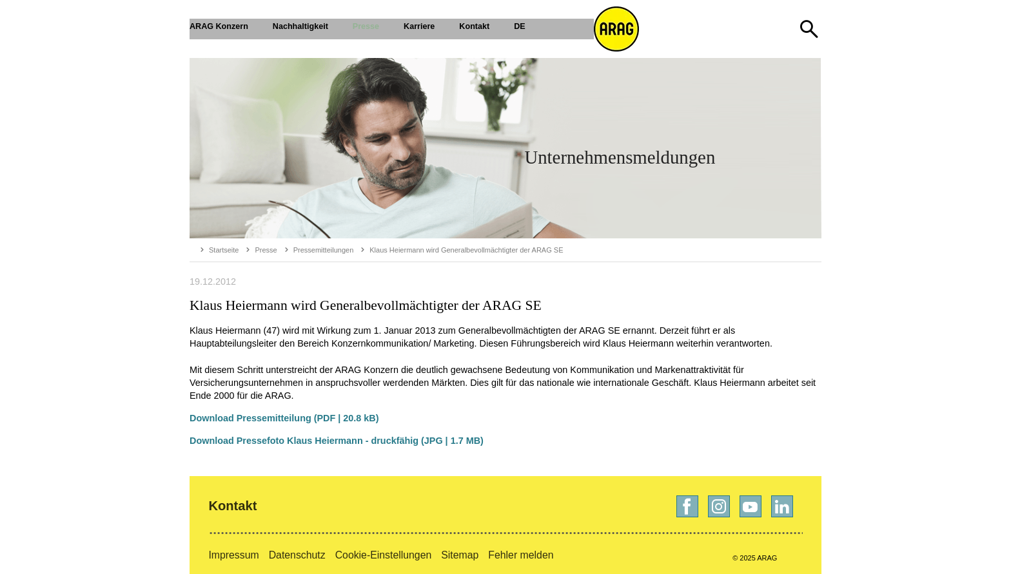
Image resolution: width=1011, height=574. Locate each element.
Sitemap (459, 555)
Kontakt (232, 506)
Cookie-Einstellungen (383, 555)
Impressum (233, 555)
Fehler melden (520, 555)
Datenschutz (297, 555)
